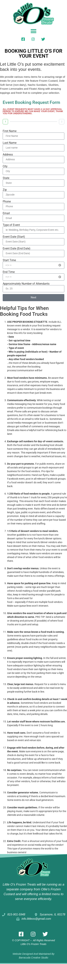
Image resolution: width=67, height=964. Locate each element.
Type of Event (11, 225)
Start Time (9, 260)
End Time (9, 272)
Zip (5, 189)
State (6, 178)
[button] (33, 31)
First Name (9, 131)
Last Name (9, 142)
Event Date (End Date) (16, 248)
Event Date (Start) (14, 236)
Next (33, 297)
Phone (7, 201)
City (5, 166)
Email (6, 213)
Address (8, 154)
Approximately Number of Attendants (26, 283)
